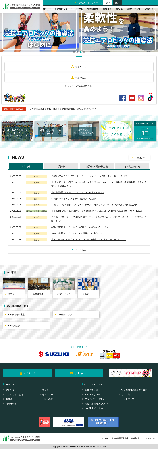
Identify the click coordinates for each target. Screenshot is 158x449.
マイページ (81, 66)
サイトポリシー (92, 394)
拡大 (117, 2)
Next (152, 30)
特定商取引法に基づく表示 (134, 390)
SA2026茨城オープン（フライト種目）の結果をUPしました (80, 233)
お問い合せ (150, 9)
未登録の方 (81, 77)
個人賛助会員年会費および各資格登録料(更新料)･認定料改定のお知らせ (64, 109)
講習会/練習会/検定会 (97, 166)
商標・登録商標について (97, 403)
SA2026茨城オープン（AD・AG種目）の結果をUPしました (80, 227)
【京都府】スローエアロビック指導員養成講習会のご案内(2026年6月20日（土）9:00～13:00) (96, 211)
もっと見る (80, 250)
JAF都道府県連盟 (16, 314)
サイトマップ (127, 399)
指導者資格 (92, 9)
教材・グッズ (133, 9)
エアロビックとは (63, 9)
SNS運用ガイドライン (96, 408)
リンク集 (125, 394)
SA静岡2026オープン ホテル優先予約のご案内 (73, 198)
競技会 (79, 9)
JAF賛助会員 (14, 325)
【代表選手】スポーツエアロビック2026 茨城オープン (77, 192)
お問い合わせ (81, 373)
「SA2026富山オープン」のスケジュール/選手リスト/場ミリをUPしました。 (88, 239)
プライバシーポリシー (95, 399)
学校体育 (107, 9)
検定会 (119, 9)
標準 (108, 2)
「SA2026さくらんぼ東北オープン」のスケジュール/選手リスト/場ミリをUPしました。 (94, 176)
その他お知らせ (132, 166)
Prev (6, 30)
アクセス (81, 2)
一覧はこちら (141, 158)
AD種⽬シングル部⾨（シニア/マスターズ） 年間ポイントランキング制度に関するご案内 (94, 204)
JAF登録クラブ (64, 314)
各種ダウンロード (93, 390)
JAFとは (46, 9)
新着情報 (25, 166)
